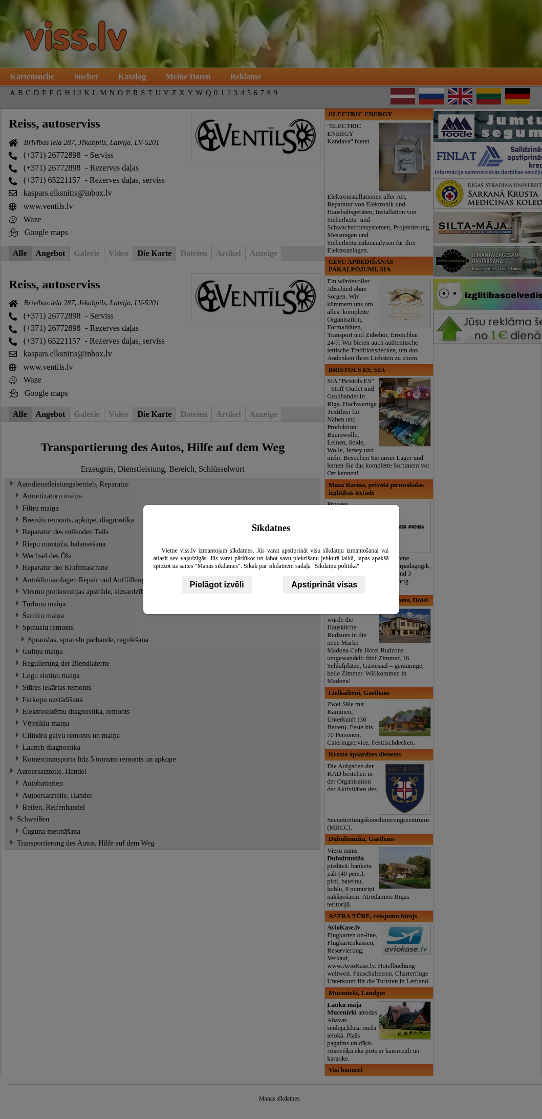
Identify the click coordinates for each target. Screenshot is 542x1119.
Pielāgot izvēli (217, 584)
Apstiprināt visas (324, 584)
